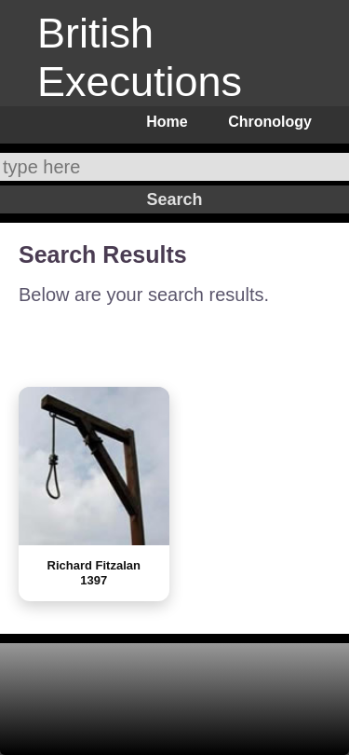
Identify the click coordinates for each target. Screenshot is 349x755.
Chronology (270, 122)
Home (166, 122)
